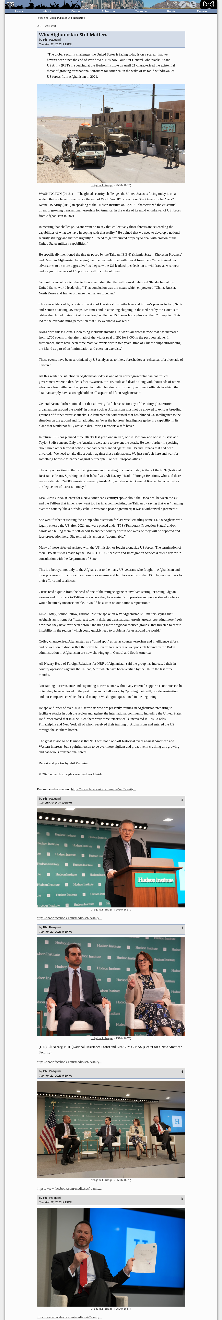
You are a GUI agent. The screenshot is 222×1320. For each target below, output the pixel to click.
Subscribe (108, 11)
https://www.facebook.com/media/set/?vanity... (103, 789)
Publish (172, 11)
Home (19, 11)
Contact (76, 11)
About (47, 11)
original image (102, 185)
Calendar (141, 11)
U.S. (39, 25)
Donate (202, 11)
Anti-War (50, 25)
